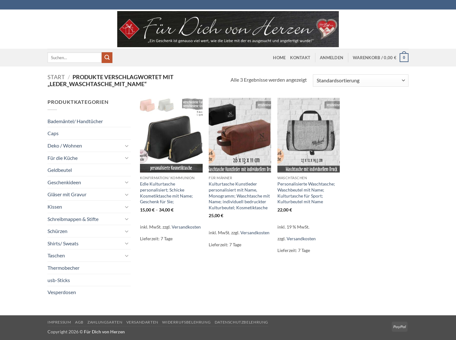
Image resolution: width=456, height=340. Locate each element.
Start (56, 76)
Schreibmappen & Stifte (73, 219)
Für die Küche (63, 158)
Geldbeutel (60, 170)
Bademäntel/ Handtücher (75, 121)
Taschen (56, 255)
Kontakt (300, 57)
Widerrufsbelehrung (186, 322)
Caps (53, 133)
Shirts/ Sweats (63, 243)
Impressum (59, 322)
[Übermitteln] (107, 57)
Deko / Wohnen (65, 145)
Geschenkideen (64, 182)
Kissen (55, 207)
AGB (79, 322)
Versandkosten (186, 227)
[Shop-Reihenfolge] (360, 80)
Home (279, 57)
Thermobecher (63, 268)
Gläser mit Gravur (67, 194)
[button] (331, 57)
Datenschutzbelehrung (241, 322)
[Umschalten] (127, 145)
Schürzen (57, 231)
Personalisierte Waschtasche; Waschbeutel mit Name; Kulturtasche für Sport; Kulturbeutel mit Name (306, 192)
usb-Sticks (59, 280)
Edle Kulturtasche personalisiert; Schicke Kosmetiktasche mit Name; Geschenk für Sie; (166, 192)
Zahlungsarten (104, 322)
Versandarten (142, 322)
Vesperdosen (62, 292)
